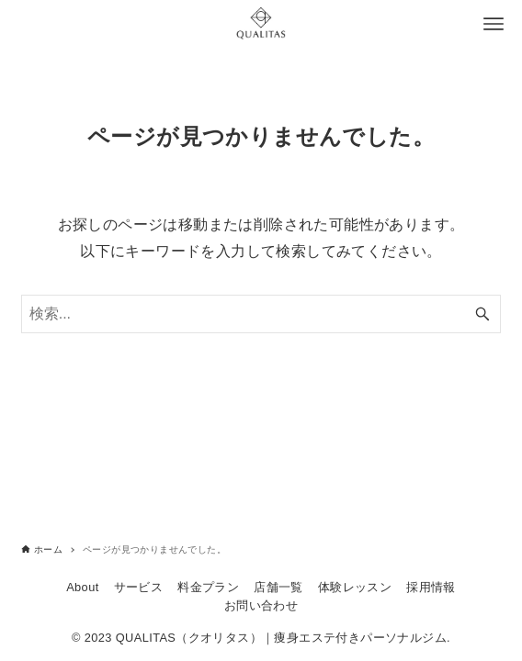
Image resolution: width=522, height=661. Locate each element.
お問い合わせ (261, 605)
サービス (139, 587)
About (82, 587)
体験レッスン (355, 587)
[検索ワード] (261, 314)
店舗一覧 (278, 587)
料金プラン (208, 587)
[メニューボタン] (493, 24)
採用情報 (431, 587)
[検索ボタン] (482, 314)
